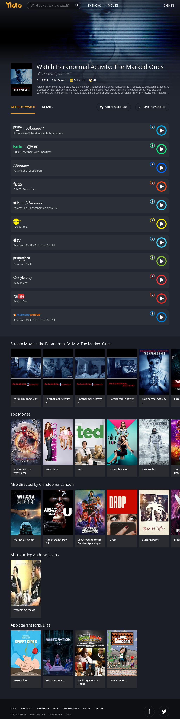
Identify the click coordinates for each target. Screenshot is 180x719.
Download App (71, 708)
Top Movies (43, 708)
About (86, 708)
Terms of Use (55, 714)
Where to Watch (23, 107)
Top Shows (27, 708)
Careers (99, 708)
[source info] (152, 127)
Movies (113, 5)
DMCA (68, 714)
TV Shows (95, 5)
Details (47, 107)
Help (55, 708)
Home (14, 708)
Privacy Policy (37, 714)
